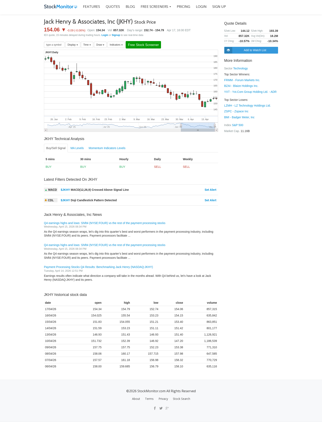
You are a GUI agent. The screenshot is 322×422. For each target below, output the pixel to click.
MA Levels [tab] (77, 148)
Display (73, 44)
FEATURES (91, 6)
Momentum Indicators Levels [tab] (107, 148)
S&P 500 (237, 124)
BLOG (130, 6)
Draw (100, 44)
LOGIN (201, 6)
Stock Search (181, 399)
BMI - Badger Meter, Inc (239, 116)
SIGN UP (219, 6)
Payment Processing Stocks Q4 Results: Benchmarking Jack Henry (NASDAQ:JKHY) (98, 267)
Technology (240, 68)
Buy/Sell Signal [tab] (56, 148)
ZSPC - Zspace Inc (236, 110)
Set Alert (210, 189)
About (136, 399)
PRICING (183, 6)
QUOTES (113, 6)
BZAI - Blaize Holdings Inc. (241, 85)
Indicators (116, 44)
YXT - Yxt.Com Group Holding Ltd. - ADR (250, 91)
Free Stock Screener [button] (144, 45)
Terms (149, 399)
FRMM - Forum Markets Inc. (242, 80)
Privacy (163, 399)
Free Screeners (155, 6)
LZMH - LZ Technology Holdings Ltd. (247, 105)
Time (87, 44)
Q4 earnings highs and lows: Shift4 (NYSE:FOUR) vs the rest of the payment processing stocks (104, 223)
